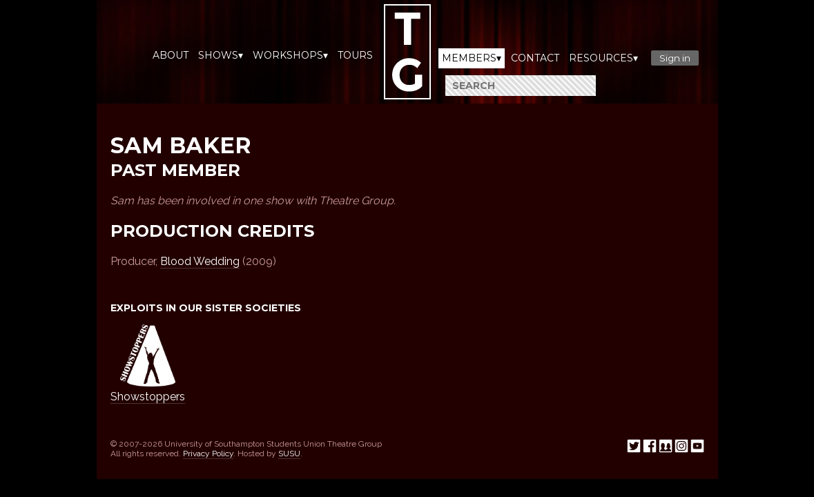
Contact (535, 58)
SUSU (289, 453)
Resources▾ (603, 58)
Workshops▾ (290, 55)
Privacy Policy (208, 453)
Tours (355, 55)
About (170, 55)
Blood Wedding (200, 261)
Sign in (674, 58)
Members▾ (471, 58)
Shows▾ (220, 55)
